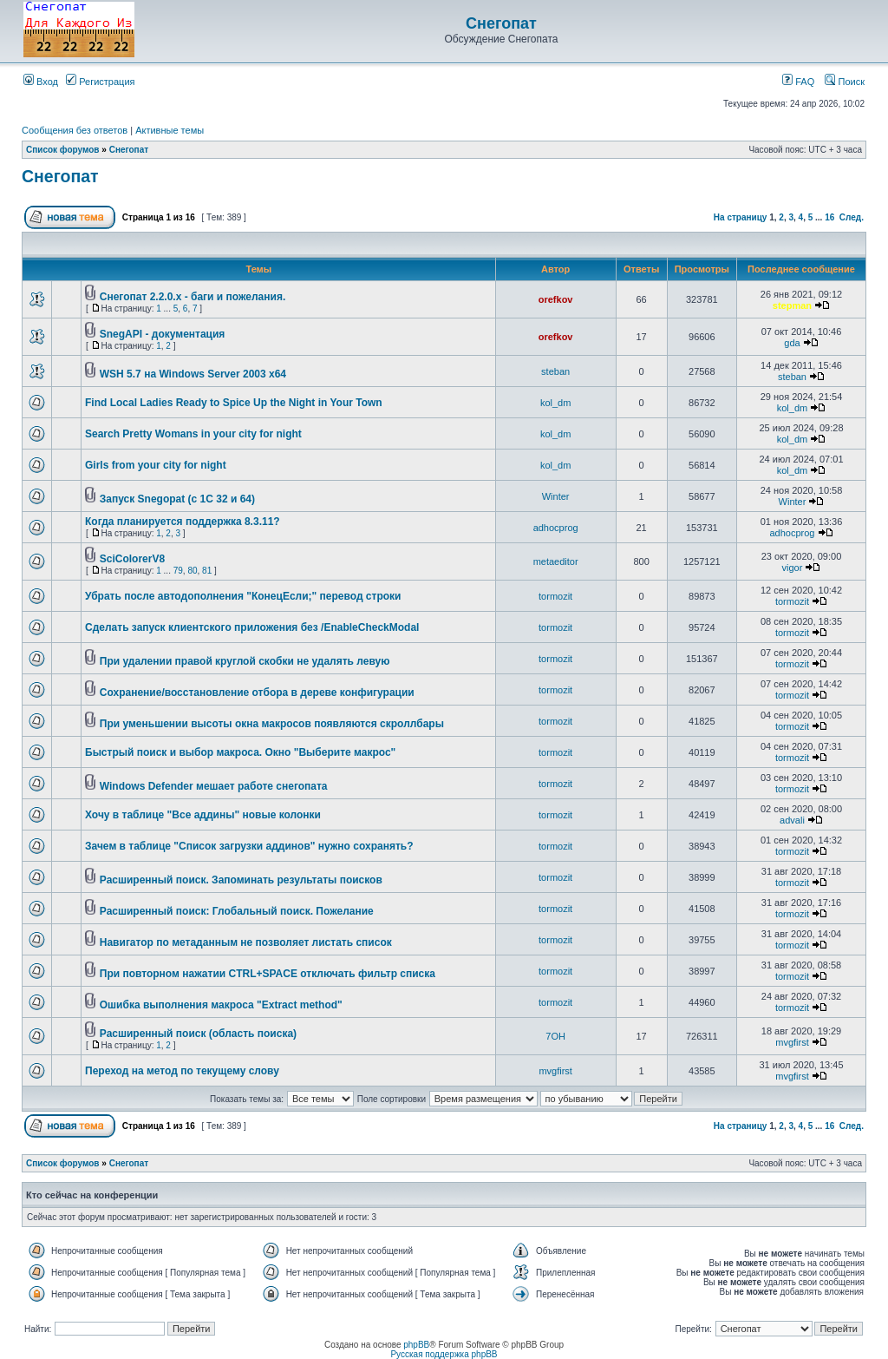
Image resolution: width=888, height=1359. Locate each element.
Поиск (845, 81)
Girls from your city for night (155, 465)
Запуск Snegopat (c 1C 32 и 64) (177, 499)
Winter (556, 496)
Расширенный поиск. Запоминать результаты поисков (241, 880)
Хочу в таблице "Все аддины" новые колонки (203, 815)
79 (178, 570)
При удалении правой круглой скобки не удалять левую (245, 661)
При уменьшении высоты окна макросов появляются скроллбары (272, 724)
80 (192, 570)
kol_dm (555, 402)
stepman (792, 305)
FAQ (798, 81)
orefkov (556, 299)
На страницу (740, 217)
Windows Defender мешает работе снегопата (214, 786)
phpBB (416, 1344)
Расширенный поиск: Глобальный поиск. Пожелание (237, 911)
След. (851, 217)
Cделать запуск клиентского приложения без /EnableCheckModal (252, 627)
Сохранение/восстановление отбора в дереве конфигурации (257, 692)
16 (829, 217)
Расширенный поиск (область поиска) (198, 1033)
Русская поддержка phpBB (443, 1354)
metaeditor (555, 561)
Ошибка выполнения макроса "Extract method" (221, 1005)
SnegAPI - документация (162, 334)
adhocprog (555, 527)
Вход (40, 81)
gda (792, 343)
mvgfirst (792, 1042)
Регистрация (100, 81)
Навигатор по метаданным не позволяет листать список (246, 942)
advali (792, 820)
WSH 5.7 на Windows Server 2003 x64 (193, 374)
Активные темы (169, 130)
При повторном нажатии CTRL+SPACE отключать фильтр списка (267, 974)
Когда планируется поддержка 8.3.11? (182, 521)
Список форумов (63, 149)
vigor (792, 567)
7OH (555, 1036)
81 (207, 570)
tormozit (555, 596)
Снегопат (501, 23)
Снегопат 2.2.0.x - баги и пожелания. (192, 297)
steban (555, 371)
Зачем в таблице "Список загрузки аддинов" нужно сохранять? (249, 846)
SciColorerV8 (132, 559)
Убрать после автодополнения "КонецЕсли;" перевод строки (243, 596)
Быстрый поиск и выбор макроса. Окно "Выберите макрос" (240, 752)
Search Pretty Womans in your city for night (193, 434)
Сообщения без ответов (74, 130)
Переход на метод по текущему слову (182, 1071)
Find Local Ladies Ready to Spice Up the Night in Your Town (233, 403)
